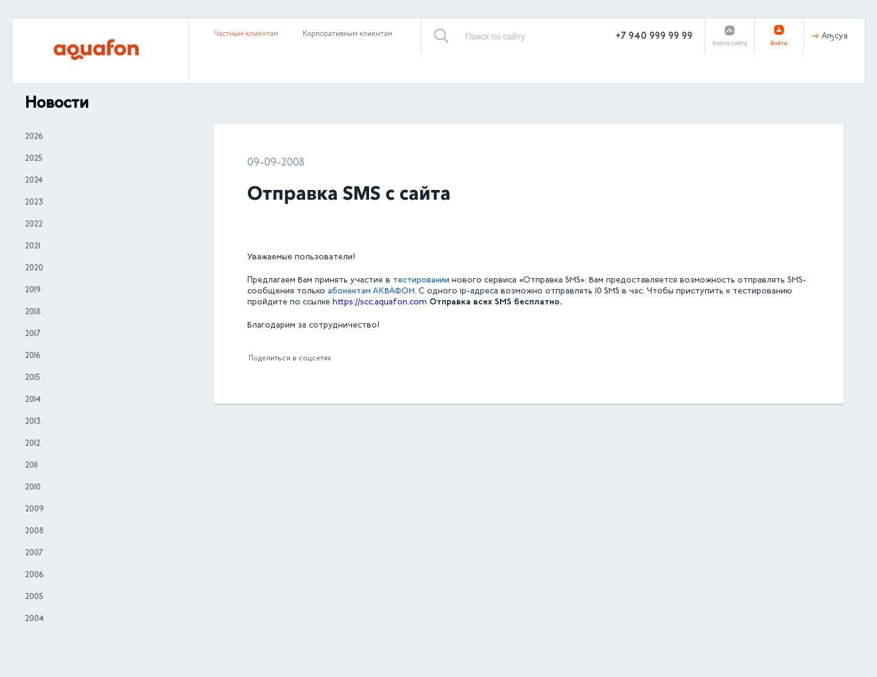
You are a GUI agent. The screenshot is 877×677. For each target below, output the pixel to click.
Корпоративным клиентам (347, 34)
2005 (34, 597)
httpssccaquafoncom (380, 302)
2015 (32, 378)
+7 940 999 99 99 (654, 36)
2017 (32, 334)
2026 (34, 137)
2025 (34, 159)
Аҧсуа (835, 36)
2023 (34, 202)
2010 (33, 487)
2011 (31, 465)
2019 (33, 290)
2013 (33, 422)
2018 (33, 312)
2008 (34, 531)
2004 (34, 619)
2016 (32, 356)
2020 (34, 268)
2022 (34, 224)
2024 (34, 181)
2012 (32, 444)
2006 (34, 575)
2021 (32, 246)
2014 (33, 400)
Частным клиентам (246, 34)
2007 (34, 553)
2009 (34, 509)
